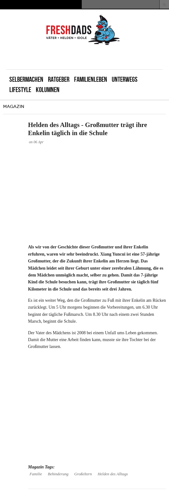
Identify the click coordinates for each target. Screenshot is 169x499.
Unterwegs (125, 79)
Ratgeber (58, 79)
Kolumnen (47, 89)
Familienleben (90, 79)
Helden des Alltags (113, 474)
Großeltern (83, 474)
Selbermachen (26, 79)
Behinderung (58, 474)
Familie (36, 474)
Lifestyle (20, 89)
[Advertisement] (90, 56)
